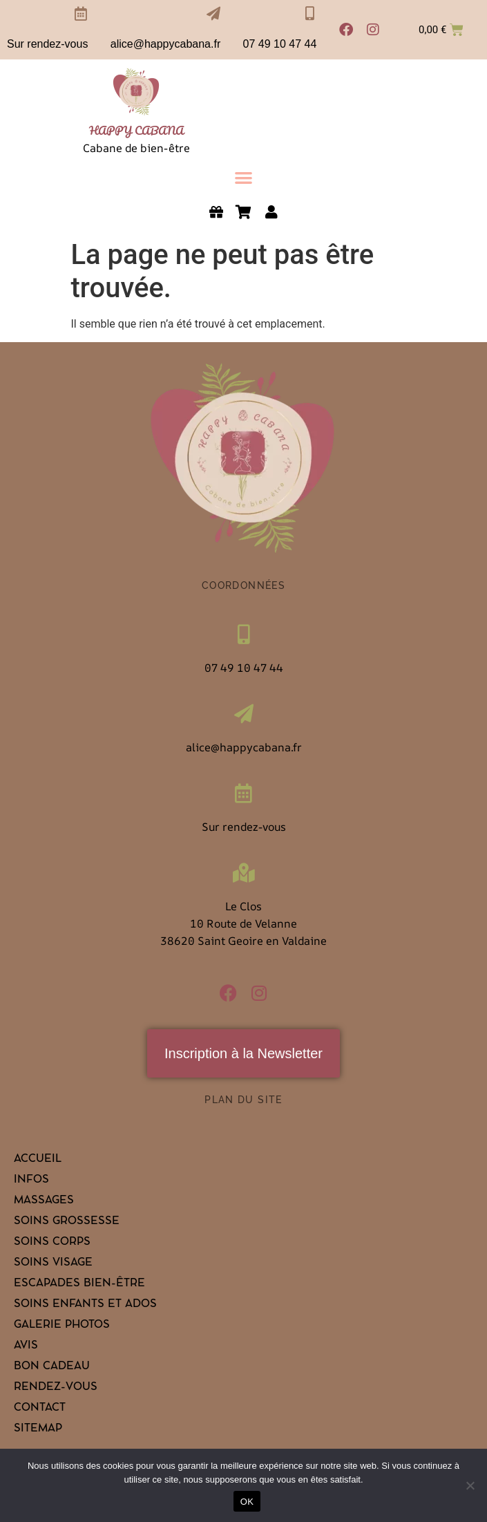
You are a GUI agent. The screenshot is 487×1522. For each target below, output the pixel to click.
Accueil (37, 1160)
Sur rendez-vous (47, 44)
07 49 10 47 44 (280, 44)
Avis (26, 1346)
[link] (136, 92)
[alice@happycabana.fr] (213, 14)
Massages (44, 1201)
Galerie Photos (62, 1326)
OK (247, 1501)
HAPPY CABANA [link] (136, 130)
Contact (40, 1409)
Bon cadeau (52, 1367)
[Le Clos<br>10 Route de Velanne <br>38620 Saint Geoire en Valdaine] (244, 873)
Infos (31, 1180)
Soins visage (53, 1263)
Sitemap (38, 1429)
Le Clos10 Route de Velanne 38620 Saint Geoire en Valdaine (243, 923)
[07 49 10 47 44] (309, 14)
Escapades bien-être (79, 1284)
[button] (243, 177)
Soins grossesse (67, 1222)
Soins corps (52, 1243)
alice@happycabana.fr (165, 44)
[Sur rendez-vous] (81, 14)
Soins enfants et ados (85, 1305)
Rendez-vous (55, 1388)
